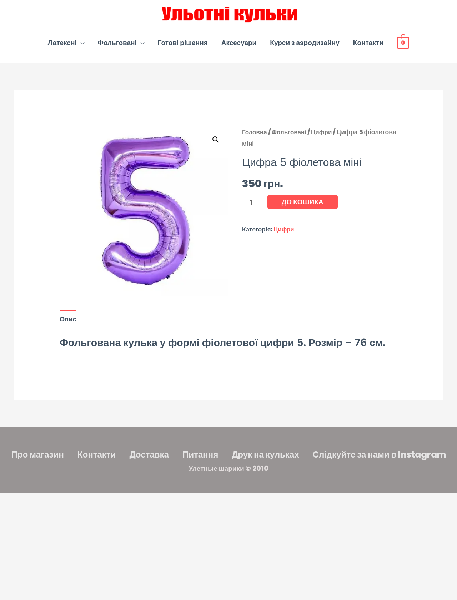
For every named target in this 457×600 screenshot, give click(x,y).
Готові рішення (183, 46)
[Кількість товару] (254, 205)
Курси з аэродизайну (304, 46)
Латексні (62, 46)
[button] (215, 142)
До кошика (303, 205)
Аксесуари (239, 46)
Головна (255, 135)
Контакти (368, 46)
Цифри (323, 135)
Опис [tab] (68, 323)
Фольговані (117, 46)
